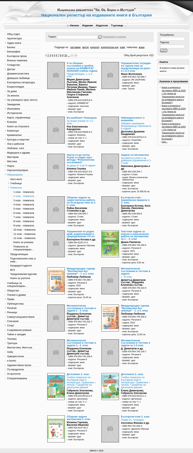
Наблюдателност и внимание (133, 119)
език (122, 47)
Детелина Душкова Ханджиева (133, 132)
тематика (131, 47)
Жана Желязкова (131, 73)
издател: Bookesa (76, 135)
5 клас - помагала (23, 208)
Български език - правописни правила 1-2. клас (135, 200)
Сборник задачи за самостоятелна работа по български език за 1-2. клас (81, 201)
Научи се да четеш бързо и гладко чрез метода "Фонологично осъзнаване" (81, 158)
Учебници (16, 183)
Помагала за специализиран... (23, 248)
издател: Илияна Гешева (80, 174)
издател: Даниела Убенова (81, 245)
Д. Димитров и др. (132, 348)
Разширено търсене (114, 36)
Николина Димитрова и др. (135, 167)
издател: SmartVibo (131, 140)
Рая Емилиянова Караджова (77, 128)
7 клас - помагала (23, 217)
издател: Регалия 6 (131, 248)
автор (85, 47)
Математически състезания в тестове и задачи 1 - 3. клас (81, 308)
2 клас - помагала (23, 196)
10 (65, 55)
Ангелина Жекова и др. (135, 422)
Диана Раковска (131, 242)
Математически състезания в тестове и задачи (135, 271)
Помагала (16, 187)
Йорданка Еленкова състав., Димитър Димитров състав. (79, 316)
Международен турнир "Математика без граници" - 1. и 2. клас (81, 271)
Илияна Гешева (76, 168)
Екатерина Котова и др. (81, 239)
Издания (87, 25)
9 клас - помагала (23, 225)
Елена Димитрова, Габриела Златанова (134, 391)
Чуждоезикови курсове (23, 274)
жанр (142, 47)
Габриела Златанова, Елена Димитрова (80, 391)
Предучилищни (19, 254)
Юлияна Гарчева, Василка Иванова (78, 423)
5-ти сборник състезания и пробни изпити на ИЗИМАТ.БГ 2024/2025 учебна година (82, 67)
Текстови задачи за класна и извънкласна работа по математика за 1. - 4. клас (135, 235)
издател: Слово (130, 174)
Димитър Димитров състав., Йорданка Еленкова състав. (133, 282)
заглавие (75, 47)
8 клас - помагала (23, 221)
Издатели (102, 25)
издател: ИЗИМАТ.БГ (78, 103)
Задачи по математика (135, 154)
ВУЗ (12, 269)
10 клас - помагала (24, 229)
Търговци (118, 25)
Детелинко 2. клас (78, 374)
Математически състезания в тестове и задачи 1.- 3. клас (81, 343)
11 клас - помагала (24, 233)
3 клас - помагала (23, 200)
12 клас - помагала (24, 238)
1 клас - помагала (23, 191)
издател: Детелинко (78, 399)
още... (165, 142)
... (69, 55)
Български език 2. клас (135, 416)
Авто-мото (16, 179)
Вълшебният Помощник (82, 117)
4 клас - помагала (23, 204)
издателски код (110, 47)
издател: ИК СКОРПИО (133, 80)
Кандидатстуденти (21, 265)
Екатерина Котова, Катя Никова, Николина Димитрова (135, 208)
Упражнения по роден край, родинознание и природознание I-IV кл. (81, 234)
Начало (73, 25)
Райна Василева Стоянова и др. (77, 209)
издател (94, 47)
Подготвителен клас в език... (23, 260)
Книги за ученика (23, 242)
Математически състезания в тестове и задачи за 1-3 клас (135, 343)
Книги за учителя (20, 278)
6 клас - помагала (23, 212)
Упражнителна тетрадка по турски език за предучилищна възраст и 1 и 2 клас (136, 67)
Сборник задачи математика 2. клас (78, 418)
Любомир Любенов (79, 276)
